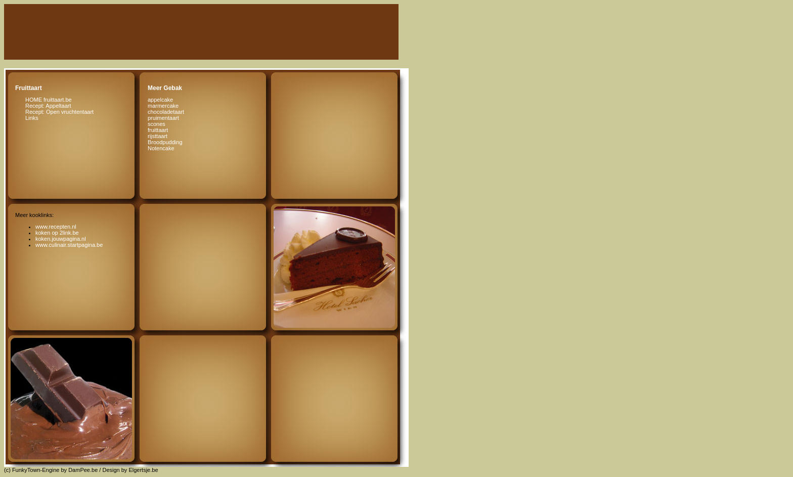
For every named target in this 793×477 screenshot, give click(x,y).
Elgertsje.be (143, 470)
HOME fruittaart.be (48, 100)
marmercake (163, 106)
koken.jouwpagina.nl (60, 239)
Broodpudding (165, 142)
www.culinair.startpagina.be (69, 245)
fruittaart (158, 130)
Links (31, 118)
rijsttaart (157, 136)
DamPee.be (83, 470)
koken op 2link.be (57, 233)
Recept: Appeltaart (48, 106)
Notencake (161, 148)
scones (156, 124)
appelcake (160, 100)
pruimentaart (163, 118)
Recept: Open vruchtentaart (59, 112)
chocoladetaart (166, 112)
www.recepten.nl (55, 227)
